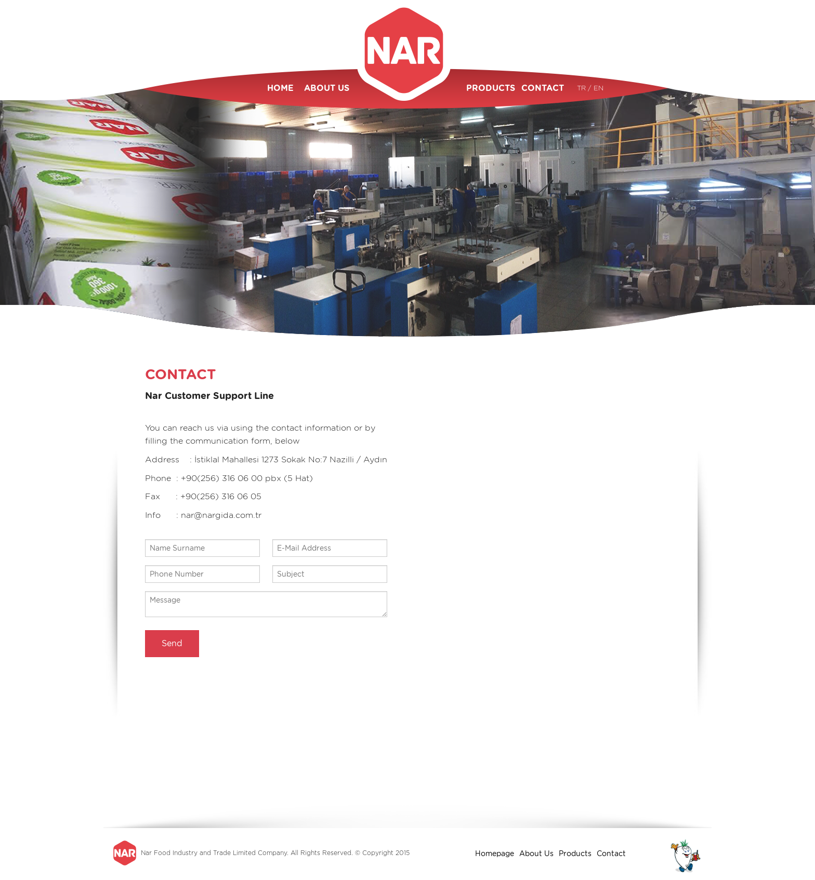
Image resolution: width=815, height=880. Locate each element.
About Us (536, 853)
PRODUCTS (488, 88)
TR (582, 88)
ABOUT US (326, 88)
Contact (611, 853)
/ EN (595, 88)
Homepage (494, 853)
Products (575, 853)
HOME (280, 88)
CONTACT (542, 88)
